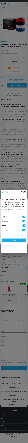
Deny (14, 249)
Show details (20, 235)
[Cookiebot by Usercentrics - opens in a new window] (20, 192)
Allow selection (14, 245)
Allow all (14, 240)
